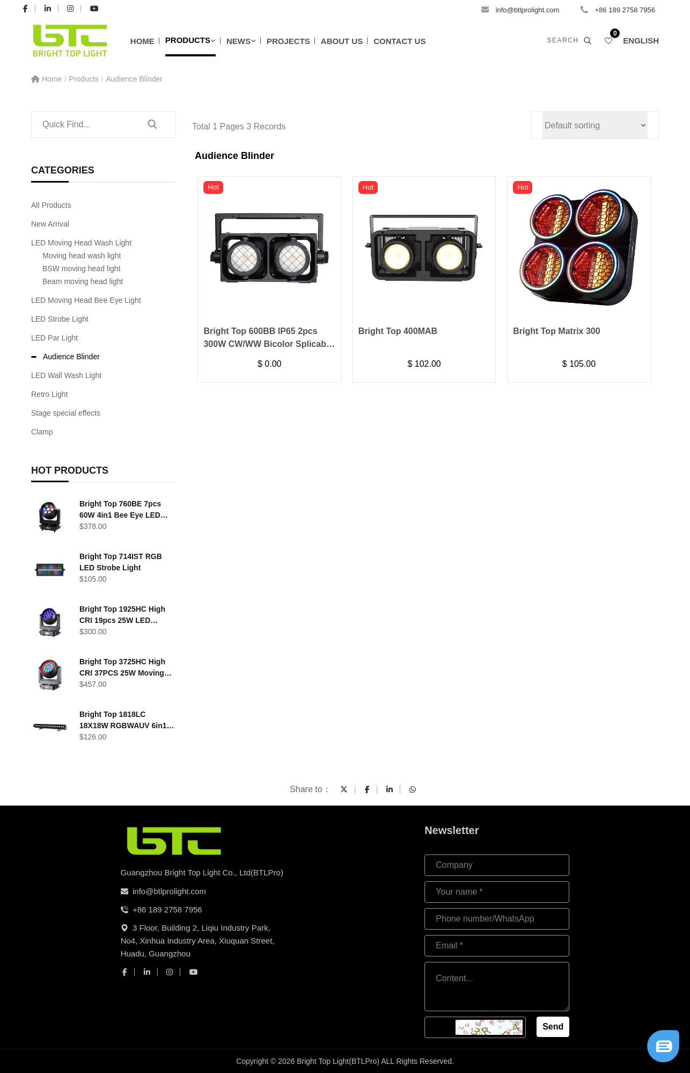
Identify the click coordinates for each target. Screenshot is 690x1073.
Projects (288, 41)
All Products (51, 205)
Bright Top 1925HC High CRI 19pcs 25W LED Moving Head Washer (122, 615)
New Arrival (50, 224)
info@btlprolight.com (528, 10)
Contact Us (399, 41)
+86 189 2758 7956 (625, 10)
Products (187, 40)
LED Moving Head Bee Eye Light (86, 300)
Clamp (42, 431)
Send (552, 1026)
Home (142, 41)
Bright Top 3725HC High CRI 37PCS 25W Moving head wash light (122, 668)
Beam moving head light (82, 281)
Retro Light (49, 394)
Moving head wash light (81, 255)
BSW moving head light (81, 268)
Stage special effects (65, 413)
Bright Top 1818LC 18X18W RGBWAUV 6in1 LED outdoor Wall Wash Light (123, 720)
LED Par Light (54, 338)
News (238, 41)
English (641, 40)
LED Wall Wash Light (66, 375)
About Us (342, 41)
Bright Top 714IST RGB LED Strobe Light (120, 562)
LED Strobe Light (60, 319)
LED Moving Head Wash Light (81, 242)
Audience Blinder (134, 79)
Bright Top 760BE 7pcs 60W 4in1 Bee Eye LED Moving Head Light (120, 510)
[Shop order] (595, 125)
